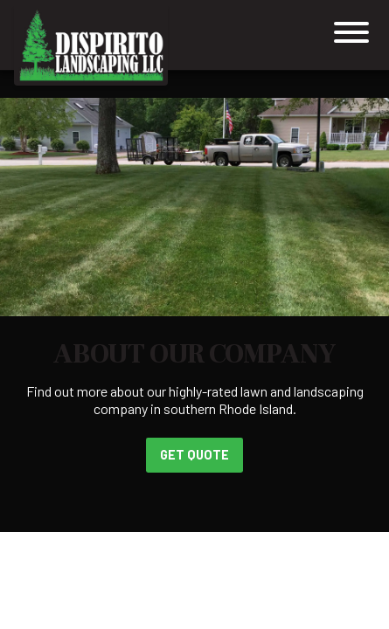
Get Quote (194, 454)
